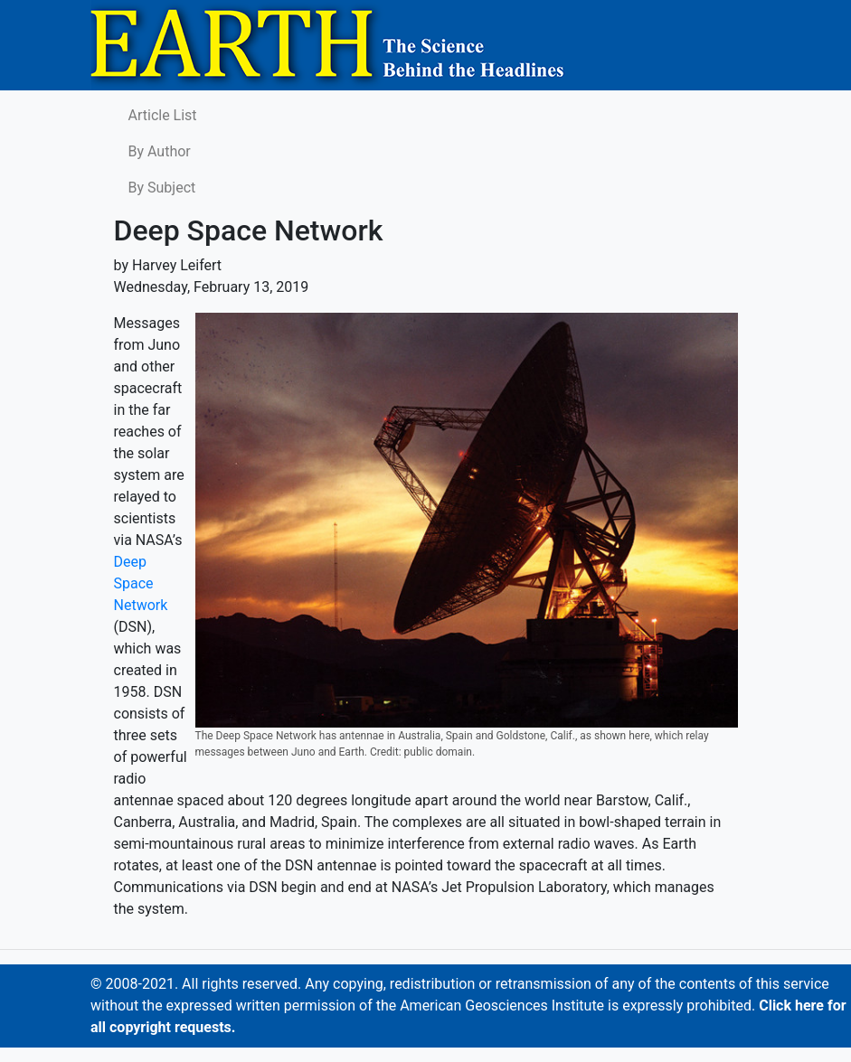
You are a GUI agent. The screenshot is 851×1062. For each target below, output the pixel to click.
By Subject (162, 187)
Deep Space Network (141, 583)
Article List (162, 115)
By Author (159, 151)
